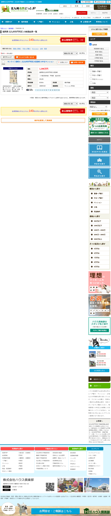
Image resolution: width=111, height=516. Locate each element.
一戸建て (40, 22)
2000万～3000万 (99, 234)
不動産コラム (92, 474)
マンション (56, 22)
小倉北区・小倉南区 (24, 453)
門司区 (21, 455)
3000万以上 (98, 239)
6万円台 (96, 253)
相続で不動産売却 (41, 458)
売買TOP (8, 22)
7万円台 (96, 258)
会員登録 (4, 455)
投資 (45, 48)
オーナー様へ (92, 463)
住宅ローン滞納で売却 (42, 466)
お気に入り (99, 2)
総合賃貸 (73, 453)
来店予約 (105, 13)
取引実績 (91, 468)
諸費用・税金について (59, 458)
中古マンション (96, 79)
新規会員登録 (82, 13)
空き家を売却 (40, 463)
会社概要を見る (99, 370)
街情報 (90, 471)
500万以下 (97, 221)
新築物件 (73, 469)
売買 (76, 6)
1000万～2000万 (99, 230)
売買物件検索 (6, 458)
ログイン (93, 13)
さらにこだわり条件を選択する (99, 110)
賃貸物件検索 (74, 455)
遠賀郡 (21, 468)
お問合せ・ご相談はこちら (55, 511)
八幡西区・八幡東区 (24, 458)
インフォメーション (94, 453)
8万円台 (96, 262)
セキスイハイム (75, 466)
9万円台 (96, 267)
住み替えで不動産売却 (42, 460)
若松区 (21, 463)
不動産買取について (42, 468)
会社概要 (107, 17)
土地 (71, 22)
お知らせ (76, 17)
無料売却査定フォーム (59, 466)
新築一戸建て (17, 48)
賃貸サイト (97, 386)
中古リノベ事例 (6, 471)
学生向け (73, 464)
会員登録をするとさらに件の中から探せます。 (48, 39)
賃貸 (88, 6)
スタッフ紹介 (87, 17)
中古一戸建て (27, 48)
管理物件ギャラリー (94, 466)
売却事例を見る (57, 460)
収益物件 (97, 211)
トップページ (66, 17)
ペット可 (73, 458)
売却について (103, 22)
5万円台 (96, 249)
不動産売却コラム (58, 463)
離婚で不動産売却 (41, 455)
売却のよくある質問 (59, 455)
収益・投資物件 (6, 468)
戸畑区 (21, 466)
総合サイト (97, 379)
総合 (65, 6)
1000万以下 (98, 225)
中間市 (21, 460)
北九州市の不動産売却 (42, 453)
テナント (73, 461)
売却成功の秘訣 (57, 453)
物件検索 (24, 22)
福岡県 (93, 45)
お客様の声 (97, 17)
